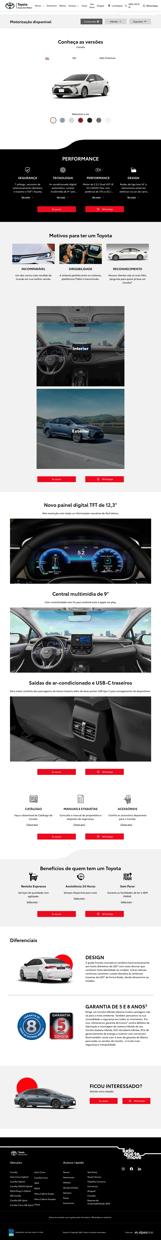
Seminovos (52, 5)
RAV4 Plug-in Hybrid (20, 1180)
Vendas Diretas (70, 1177)
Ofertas (62, 5)
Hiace (37, 1194)
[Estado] (130, 47)
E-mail (139, 91)
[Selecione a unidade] (138, 55)
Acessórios (68, 1192)
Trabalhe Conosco (96, 1171)
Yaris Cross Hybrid (19, 1166)
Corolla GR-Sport (18, 1190)
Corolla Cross (41, 1167)
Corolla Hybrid (17, 1171)
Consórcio (92, 1176)
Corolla (13, 1162)
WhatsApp (150, 91)
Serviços (67, 1182)
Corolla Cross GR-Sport (22, 1194)
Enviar (138, 96)
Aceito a (139, 83)
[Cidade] (147, 47)
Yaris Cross (39, 1162)
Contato (91, 1185)
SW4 (36, 1172)
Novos (66, 1162)
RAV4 (37, 1178)
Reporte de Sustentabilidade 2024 (98, 1192)
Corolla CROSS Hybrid (21, 1176)
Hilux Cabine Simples (45, 1188)
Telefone (128, 91)
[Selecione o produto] (138, 63)
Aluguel (100, 5)
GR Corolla (15, 1185)
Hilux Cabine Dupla (44, 1183)
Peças (84, 5)
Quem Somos (94, 1166)
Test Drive (92, 5)
